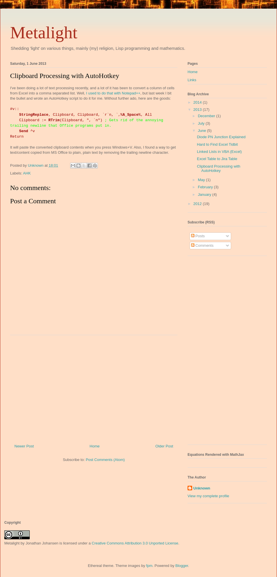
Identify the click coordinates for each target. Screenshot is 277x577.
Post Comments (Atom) (105, 460)
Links (192, 80)
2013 (198, 109)
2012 (198, 204)
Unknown (201, 488)
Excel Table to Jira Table (217, 159)
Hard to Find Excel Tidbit (217, 144)
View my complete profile (208, 496)
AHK (27, 173)
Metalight (43, 32)
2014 (198, 102)
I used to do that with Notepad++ (113, 93)
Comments (202, 245)
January (205, 194)
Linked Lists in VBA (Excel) (219, 151)
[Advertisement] (93, 387)
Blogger (181, 565)
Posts (198, 236)
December (207, 116)
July (202, 123)
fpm (149, 565)
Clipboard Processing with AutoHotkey (218, 168)
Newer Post (24, 446)
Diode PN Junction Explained (221, 137)
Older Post (164, 446)
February (206, 187)
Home (95, 446)
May (202, 180)
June (202, 130)
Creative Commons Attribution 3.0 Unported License (135, 543)
